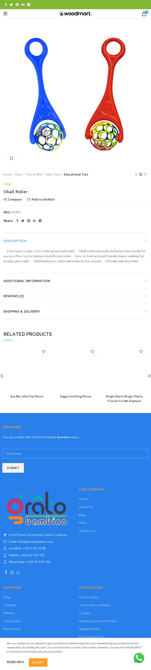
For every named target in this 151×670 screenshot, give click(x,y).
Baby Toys (53, 174)
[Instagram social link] (12, 572)
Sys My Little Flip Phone (26, 396)
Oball (7, 184)
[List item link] (37, 541)
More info (15, 662)
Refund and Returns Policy (98, 621)
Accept (38, 662)
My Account (12, 629)
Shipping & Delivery (21, 311)
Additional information (26, 281)
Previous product (136, 174)
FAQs (83, 523)
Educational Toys (76, 174)
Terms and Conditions (95, 605)
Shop (18, 174)
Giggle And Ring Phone (75, 396)
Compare (15, 199)
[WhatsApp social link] (18, 572)
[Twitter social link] (11, 5)
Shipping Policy (90, 629)
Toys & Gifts (34, 174)
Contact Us (87, 531)
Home (7, 174)
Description (15, 241)
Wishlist (9, 613)
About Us (86, 507)
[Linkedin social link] (23, 5)
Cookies (85, 613)
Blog (82, 515)
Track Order (12, 621)
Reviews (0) (13, 296)
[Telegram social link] (29, 5)
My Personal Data (91, 637)
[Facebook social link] (5, 5)
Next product (145, 174)
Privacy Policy (88, 597)
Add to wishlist (43, 199)
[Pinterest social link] (17, 5)
